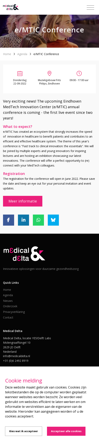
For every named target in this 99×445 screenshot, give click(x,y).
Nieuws (8, 301)
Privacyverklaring (14, 312)
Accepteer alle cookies (66, 431)
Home (7, 54)
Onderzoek (10, 306)
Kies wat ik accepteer (23, 431)
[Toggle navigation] (90, 7)
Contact (8, 317)
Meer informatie (22, 201)
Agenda (22, 54)
